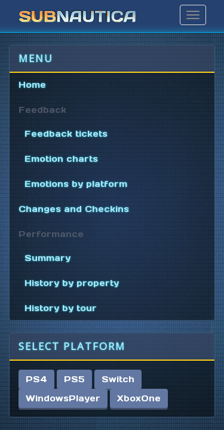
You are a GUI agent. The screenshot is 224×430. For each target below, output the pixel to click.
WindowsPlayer (63, 398)
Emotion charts (61, 158)
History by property (71, 283)
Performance (51, 234)
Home (32, 84)
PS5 (74, 379)
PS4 (36, 379)
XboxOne (139, 398)
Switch (118, 379)
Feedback (42, 110)
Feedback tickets (66, 133)
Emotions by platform (75, 184)
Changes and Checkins (74, 209)
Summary (47, 258)
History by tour (60, 308)
